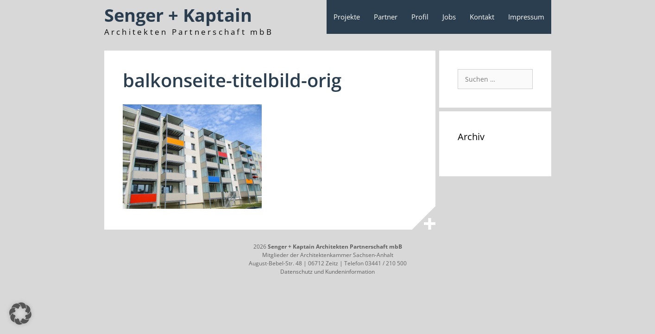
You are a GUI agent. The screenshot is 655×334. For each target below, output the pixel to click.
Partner (385, 16)
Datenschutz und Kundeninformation (327, 272)
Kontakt (482, 16)
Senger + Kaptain (178, 15)
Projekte (347, 16)
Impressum (526, 16)
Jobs (449, 16)
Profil (419, 16)
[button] (20, 313)
